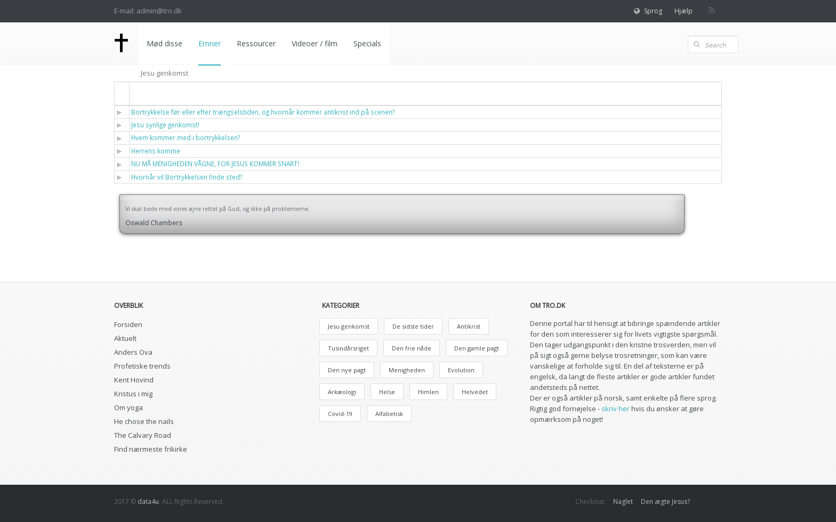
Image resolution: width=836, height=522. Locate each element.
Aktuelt (125, 338)
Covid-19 (340, 414)
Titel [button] (146, 92)
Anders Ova (133, 352)
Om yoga (128, 407)
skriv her (615, 408)
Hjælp (683, 10)
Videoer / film (314, 43)
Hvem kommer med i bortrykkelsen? (185, 137)
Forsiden (128, 324)
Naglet (623, 501)
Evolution (461, 370)
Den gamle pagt (476, 348)
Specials (367, 43)
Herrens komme (155, 150)
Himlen (428, 392)
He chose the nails (144, 421)
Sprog (653, 10)
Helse (387, 392)
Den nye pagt (347, 370)
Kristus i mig (133, 393)
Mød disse (164, 43)
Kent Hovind (134, 380)
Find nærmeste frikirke (150, 449)
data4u (148, 501)
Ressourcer (256, 43)
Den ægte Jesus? (665, 501)
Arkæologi (342, 392)
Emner (209, 43)
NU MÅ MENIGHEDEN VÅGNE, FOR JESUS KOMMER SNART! (215, 163)
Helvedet (475, 392)
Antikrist (468, 326)
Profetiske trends (142, 366)
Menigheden (407, 370)
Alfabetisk (389, 414)
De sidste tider (413, 326)
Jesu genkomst (348, 326)
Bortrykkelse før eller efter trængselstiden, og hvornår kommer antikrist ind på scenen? (263, 112)
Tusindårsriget (348, 348)
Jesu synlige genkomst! (165, 124)
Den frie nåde (411, 348)
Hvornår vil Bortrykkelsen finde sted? (186, 177)
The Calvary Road (142, 435)
